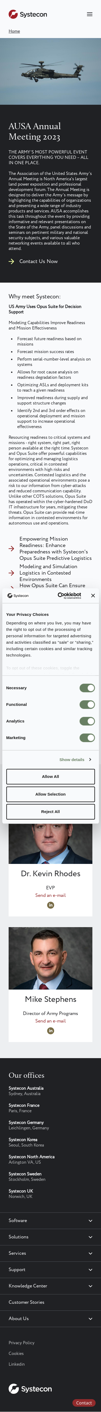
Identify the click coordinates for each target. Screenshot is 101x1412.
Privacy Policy (21, 1343)
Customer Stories (26, 1302)
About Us (19, 1318)
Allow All (50, 776)
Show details (72, 759)
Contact (84, 1403)
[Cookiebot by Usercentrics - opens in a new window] (60, 595)
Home (14, 31)
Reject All (50, 811)
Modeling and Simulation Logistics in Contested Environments (48, 573)
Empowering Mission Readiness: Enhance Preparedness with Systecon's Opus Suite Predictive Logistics (55, 549)
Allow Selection (50, 794)
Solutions (19, 1237)
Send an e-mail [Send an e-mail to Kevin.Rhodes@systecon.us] (50, 895)
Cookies (16, 1354)
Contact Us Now (38, 261)
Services (17, 1253)
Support (17, 1269)
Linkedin (17, 1364)
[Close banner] (93, 596)
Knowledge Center (28, 1286)
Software (18, 1220)
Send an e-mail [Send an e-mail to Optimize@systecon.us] (50, 1021)
